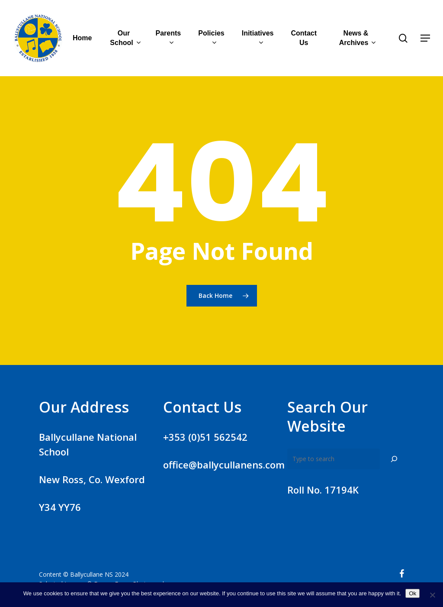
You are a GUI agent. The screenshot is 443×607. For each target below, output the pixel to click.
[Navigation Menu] (426, 38)
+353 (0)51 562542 (205, 436)
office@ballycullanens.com (224, 464)
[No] (432, 595)
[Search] (394, 459)
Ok (412, 593)
